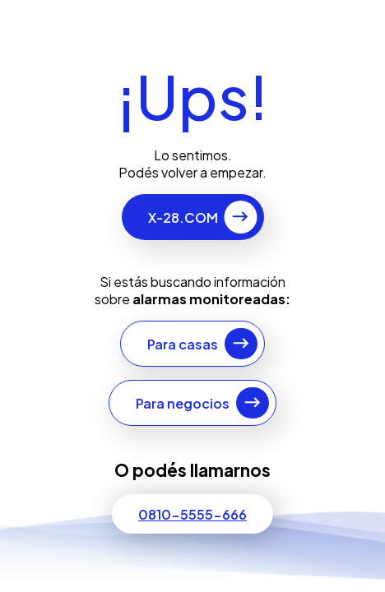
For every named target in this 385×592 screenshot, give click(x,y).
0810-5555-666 (192, 514)
